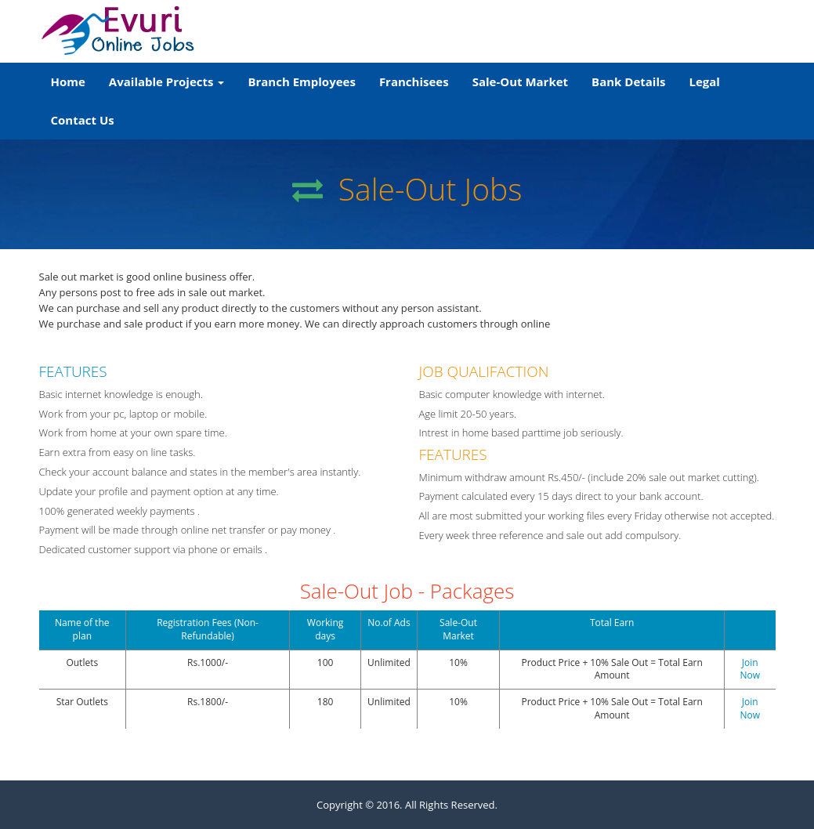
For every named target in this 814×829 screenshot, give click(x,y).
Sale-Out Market (520, 81)
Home (74, 80)
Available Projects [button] (167, 81)
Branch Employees (301, 81)
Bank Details (628, 81)
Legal (704, 81)
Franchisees (414, 81)
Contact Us (82, 120)
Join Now (750, 669)
